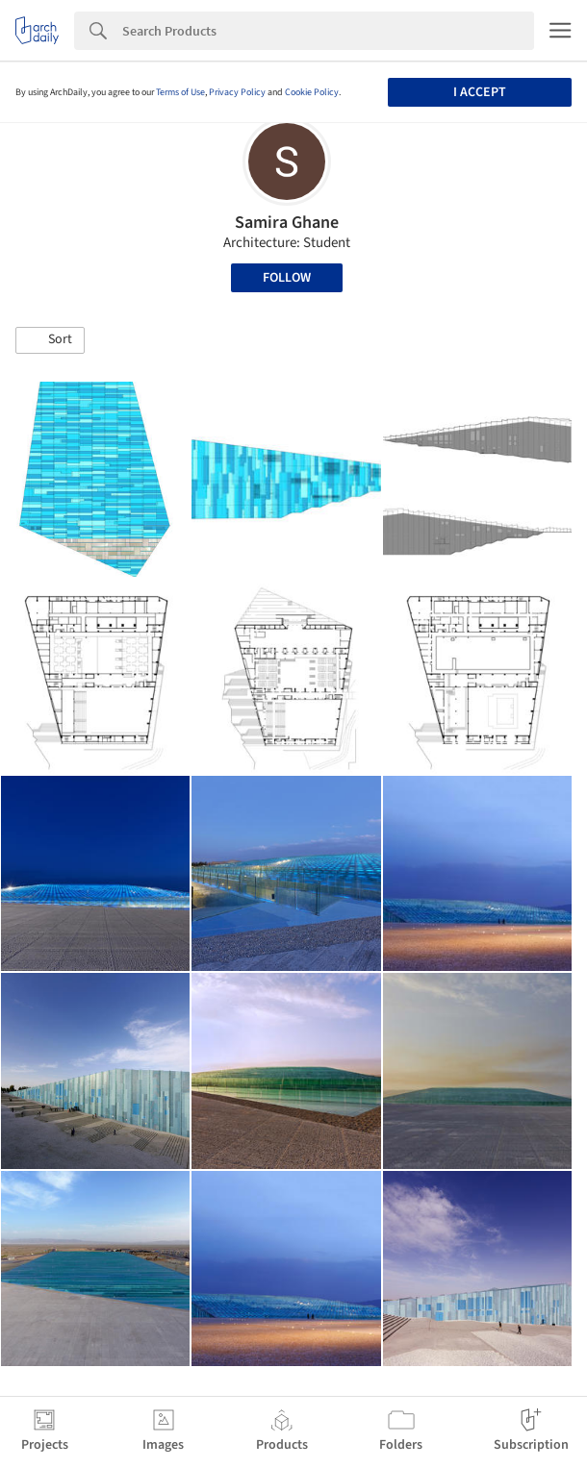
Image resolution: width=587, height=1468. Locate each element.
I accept (479, 92)
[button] (50, 340)
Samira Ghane (287, 223)
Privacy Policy (237, 92)
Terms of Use (180, 92)
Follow (287, 277)
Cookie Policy (312, 92)
